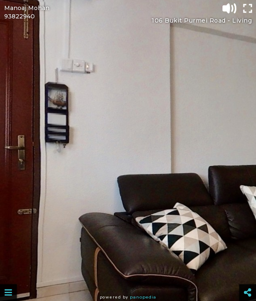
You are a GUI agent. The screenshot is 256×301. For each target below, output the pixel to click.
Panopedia (143, 297)
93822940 (19, 16)
